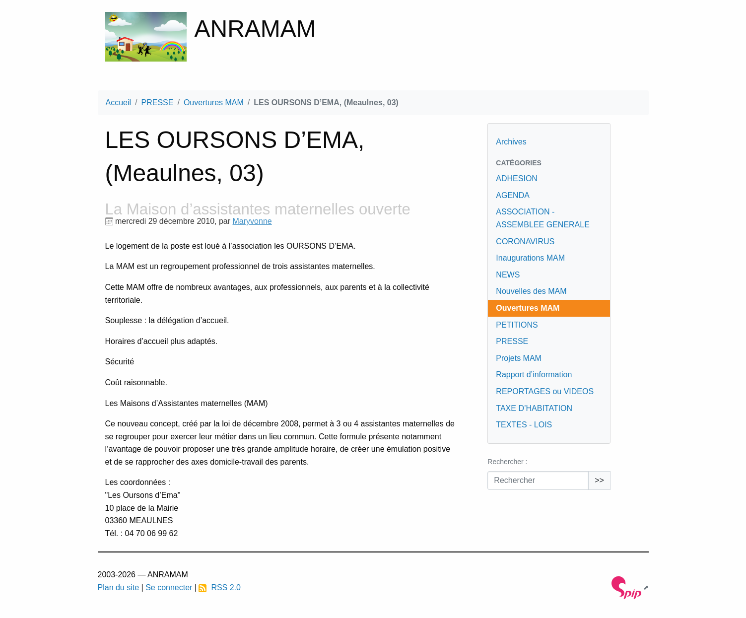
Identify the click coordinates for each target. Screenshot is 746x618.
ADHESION (517, 178)
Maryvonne (252, 221)
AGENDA (513, 195)
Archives (511, 141)
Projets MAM (519, 358)
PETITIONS (517, 325)
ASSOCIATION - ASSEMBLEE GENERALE (543, 218)
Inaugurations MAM (530, 258)
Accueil (119, 102)
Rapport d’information (534, 374)
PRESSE (157, 102)
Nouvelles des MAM (531, 291)
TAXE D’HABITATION (534, 408)
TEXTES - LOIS (524, 424)
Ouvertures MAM (214, 102)
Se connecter (168, 587)
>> (599, 480)
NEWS (508, 275)
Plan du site (118, 587)
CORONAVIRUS (525, 241)
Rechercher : (507, 462)
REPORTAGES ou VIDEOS (545, 391)
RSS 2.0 (219, 587)
